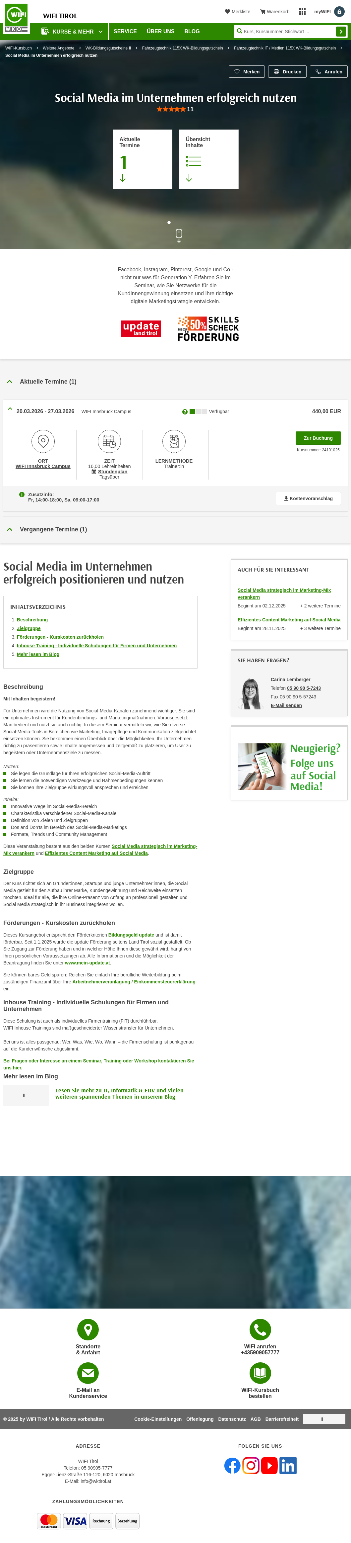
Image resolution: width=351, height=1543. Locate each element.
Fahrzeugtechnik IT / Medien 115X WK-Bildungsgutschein (285, 48)
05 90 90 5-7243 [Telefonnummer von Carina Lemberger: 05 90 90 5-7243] (304, 688)
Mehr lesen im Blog (38, 654)
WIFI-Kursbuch (18, 48)
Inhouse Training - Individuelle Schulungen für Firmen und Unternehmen (97, 645)
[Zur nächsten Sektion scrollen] (175, 236)
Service (125, 31)
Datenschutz (232, 1419)
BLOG (192, 31)
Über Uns (161, 31)
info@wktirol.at (96, 1481)
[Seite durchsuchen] (291, 31)
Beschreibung (32, 619)
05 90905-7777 (96, 1468)
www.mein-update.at (87, 962)
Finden (341, 32)
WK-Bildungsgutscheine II (108, 48)
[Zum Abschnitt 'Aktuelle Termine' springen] (142, 159)
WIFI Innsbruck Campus (43, 466)
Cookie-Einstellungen (158, 1419)
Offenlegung (199, 1419)
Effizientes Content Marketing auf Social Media (96, 853)
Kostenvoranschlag (308, 498)
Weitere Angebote (58, 48)
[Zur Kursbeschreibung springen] (209, 159)
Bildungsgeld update (131, 935)
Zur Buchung (322, 436)
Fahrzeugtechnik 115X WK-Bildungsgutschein (182, 48)
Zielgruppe (29, 628)
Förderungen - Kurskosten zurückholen (60, 637)
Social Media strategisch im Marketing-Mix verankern (284, 594)
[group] (175, 109)
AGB (256, 1419)
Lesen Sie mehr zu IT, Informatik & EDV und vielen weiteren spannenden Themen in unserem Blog (119, 1093)
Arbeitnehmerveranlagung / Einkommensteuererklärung (134, 981)
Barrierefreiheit (282, 1419)
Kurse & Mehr (68, 31)
